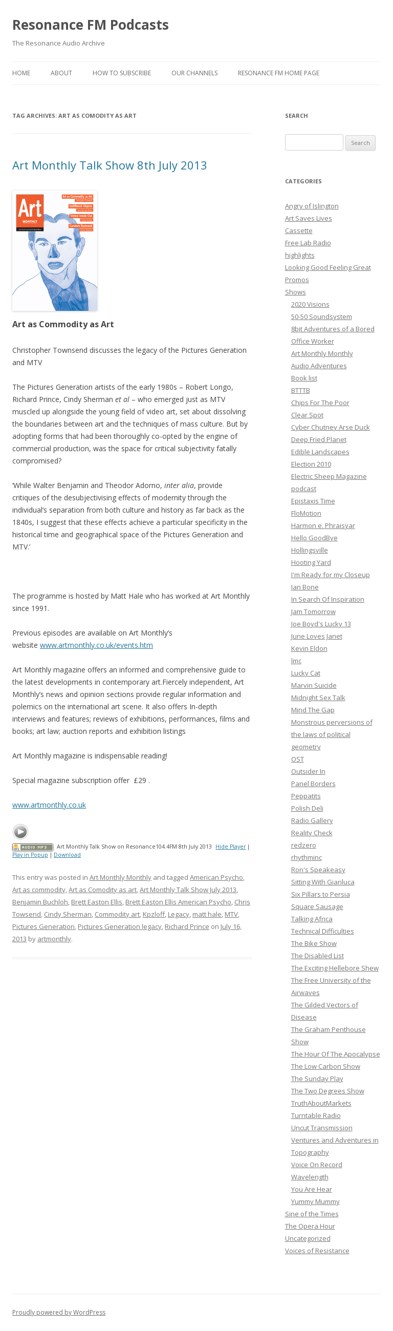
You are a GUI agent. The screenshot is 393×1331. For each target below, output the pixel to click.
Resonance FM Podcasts (90, 24)
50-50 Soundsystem (321, 316)
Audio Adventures (319, 365)
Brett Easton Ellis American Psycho (178, 901)
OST (297, 759)
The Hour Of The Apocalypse (335, 1054)
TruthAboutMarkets (321, 1103)
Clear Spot (307, 414)
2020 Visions (310, 304)
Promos (297, 279)
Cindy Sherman (68, 914)
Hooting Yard (311, 562)
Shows (295, 292)
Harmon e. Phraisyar (323, 525)
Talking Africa (312, 918)
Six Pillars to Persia (320, 894)
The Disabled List (317, 955)
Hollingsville (309, 550)
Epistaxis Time (313, 500)
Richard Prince (187, 926)
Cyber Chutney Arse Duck (330, 427)
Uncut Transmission (322, 1127)
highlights (300, 255)
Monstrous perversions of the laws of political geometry (332, 734)
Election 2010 (311, 464)
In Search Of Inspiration (327, 599)
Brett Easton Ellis (96, 901)
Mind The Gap (313, 709)
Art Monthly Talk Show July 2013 (188, 889)
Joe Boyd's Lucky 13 (321, 623)
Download (67, 854)
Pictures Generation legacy (120, 926)
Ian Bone (305, 586)
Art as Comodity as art (103, 889)
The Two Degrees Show (327, 1090)
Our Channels (194, 73)
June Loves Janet (316, 636)
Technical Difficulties (322, 931)
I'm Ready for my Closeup (330, 574)
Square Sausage (317, 906)
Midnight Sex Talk (318, 697)
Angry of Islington (312, 205)
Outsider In (308, 771)
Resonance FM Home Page (278, 73)
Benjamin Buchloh (40, 901)
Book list (304, 378)
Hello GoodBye (314, 537)
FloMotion (306, 513)
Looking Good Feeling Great (328, 267)
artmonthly (54, 938)
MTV (231, 914)
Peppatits (306, 795)
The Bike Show (314, 943)
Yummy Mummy (315, 1201)
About (61, 73)
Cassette (299, 230)
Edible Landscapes (320, 451)
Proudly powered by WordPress (58, 1312)
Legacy (178, 914)
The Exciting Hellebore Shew (335, 968)
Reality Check (312, 832)
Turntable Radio (316, 1115)
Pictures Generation (43, 926)
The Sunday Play (317, 1078)
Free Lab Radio (308, 242)
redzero (303, 845)
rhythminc (306, 857)
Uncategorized (308, 1238)
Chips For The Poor (320, 402)
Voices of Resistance (317, 1250)
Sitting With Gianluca (323, 881)
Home (21, 73)
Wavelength (310, 1176)
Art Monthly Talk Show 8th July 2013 (109, 165)
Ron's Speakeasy (318, 869)
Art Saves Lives (308, 218)
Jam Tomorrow (313, 611)
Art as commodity (39, 889)
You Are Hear (311, 1189)
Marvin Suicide (314, 685)
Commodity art (117, 914)
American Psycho (216, 877)
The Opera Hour (310, 1226)
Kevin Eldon (309, 648)
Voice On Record (316, 1164)
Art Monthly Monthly (120, 877)
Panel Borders (313, 783)
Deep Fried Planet (318, 439)
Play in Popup (30, 854)
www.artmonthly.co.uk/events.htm (96, 645)
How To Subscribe (122, 73)
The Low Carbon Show (325, 1066)
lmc (296, 660)
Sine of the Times (312, 1213)
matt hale (207, 914)
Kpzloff (154, 914)
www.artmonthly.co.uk (49, 805)
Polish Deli (307, 808)
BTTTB (300, 390)
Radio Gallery (312, 820)
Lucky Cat (305, 673)
